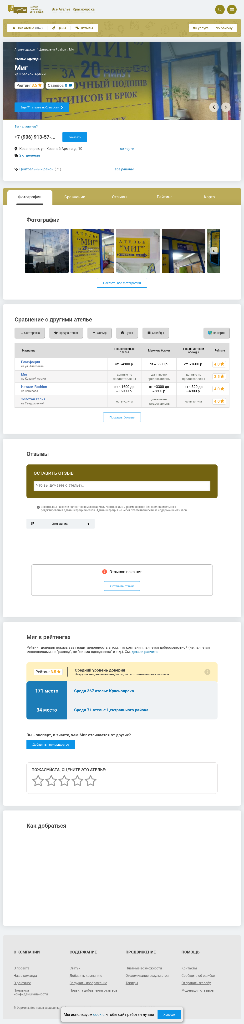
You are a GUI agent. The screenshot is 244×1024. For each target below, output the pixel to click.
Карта (209, 196)
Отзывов (57, 85)
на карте (127, 149)
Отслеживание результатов (147, 976)
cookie (98, 1014)
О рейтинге (22, 983)
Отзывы (84, 28)
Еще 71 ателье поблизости (41, 107)
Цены (59, 28)
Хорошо (169, 1014)
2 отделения (29, 155)
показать (74, 137)
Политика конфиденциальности (31, 992)
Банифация (30, 362)
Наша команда (25, 976)
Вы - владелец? (26, 126)
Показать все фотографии (122, 283)
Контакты (189, 968)
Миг (24, 374)
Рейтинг (164, 196)
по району (224, 28)
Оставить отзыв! (122, 586)
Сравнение (74, 196)
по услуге (201, 28)
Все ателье (28, 28)
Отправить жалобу (196, 983)
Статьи (75, 968)
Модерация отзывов (198, 990)
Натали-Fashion (34, 387)
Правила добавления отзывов (93, 990)
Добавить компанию (86, 976)
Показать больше (121, 417)
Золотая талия (33, 399)
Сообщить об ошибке (198, 976)
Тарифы (132, 983)
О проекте (21, 968)
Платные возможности (144, 968)
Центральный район (36, 169)
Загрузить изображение (88, 983)
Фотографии (29, 196)
